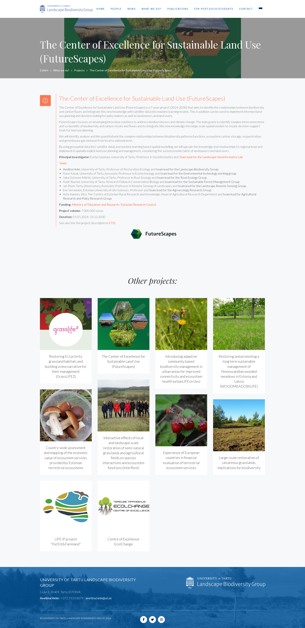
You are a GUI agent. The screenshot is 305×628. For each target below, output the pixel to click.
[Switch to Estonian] (260, 9)
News (131, 9)
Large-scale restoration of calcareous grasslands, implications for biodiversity (239, 462)
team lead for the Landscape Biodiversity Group (187, 169)
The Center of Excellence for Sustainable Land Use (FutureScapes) (123, 361)
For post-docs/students (213, 9)
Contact (246, 9)
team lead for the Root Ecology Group (181, 177)
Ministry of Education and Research (95, 204)
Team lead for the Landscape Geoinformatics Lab (211, 157)
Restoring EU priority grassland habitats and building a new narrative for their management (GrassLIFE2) (66, 366)
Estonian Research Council (138, 204)
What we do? (151, 9)
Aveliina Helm (71, 169)
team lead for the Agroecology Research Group (180, 190)
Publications (177, 9)
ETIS (112, 223)
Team (62, 163)
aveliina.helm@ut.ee (99, 598)
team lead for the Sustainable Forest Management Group (202, 182)
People (116, 9)
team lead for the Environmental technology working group (198, 173)
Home (100, 9)
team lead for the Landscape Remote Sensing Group (212, 186)
